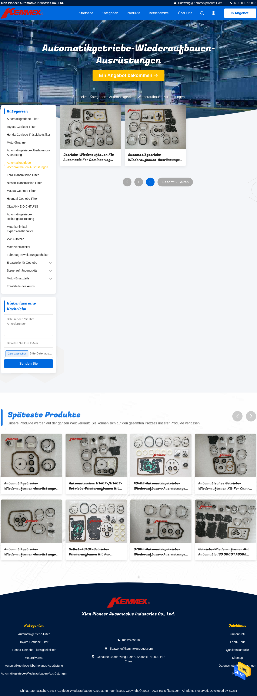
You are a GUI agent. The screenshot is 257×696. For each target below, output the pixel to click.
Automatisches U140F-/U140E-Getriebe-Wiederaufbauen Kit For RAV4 (95, 486)
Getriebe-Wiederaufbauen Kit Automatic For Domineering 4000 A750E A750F (88, 157)
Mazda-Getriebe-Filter (21, 190)
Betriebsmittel (159, 13)
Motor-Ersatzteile (18, 278)
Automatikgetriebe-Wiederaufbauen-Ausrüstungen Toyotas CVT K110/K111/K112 (31, 486)
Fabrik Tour (237, 642)
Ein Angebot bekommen (242, 13)
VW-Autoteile (15, 239)
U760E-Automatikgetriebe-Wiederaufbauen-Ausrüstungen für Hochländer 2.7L (160, 552)
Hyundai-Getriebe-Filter (22, 198)
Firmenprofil (237, 634)
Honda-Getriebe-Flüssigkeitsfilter (28, 134)
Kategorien (110, 13)
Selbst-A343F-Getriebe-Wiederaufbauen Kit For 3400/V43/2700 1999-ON (90, 552)
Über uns (185, 13)
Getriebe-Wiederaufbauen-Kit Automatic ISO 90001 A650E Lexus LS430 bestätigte (223, 552)
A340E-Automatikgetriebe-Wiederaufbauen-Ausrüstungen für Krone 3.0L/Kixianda (160, 486)
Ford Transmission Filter (23, 175)
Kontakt (237, 673)
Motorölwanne (16, 142)
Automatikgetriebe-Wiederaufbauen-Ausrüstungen (27, 165)
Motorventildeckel (18, 247)
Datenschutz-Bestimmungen (237, 665)
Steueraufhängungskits (22, 270)
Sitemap (237, 657)
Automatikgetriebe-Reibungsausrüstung (20, 217)
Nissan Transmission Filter (24, 183)
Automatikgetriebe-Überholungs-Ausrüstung (28, 153)
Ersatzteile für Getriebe (22, 262)
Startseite (86, 13)
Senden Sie (28, 363)
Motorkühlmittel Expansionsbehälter (20, 229)
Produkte (133, 13)
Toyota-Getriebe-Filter (21, 126)
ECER (233, 690)
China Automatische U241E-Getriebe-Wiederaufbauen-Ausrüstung (64, 690)
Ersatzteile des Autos (21, 286)
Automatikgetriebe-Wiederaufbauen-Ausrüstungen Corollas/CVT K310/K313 (31, 552)
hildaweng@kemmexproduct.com (199, 3)
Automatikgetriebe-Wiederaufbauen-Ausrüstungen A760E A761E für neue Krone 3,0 (155, 157)
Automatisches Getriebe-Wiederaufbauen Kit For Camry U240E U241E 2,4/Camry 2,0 (224, 486)
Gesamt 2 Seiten (175, 182)
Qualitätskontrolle (237, 650)
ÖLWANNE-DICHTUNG (22, 206)
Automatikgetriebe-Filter (23, 119)
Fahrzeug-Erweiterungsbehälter (28, 254)
